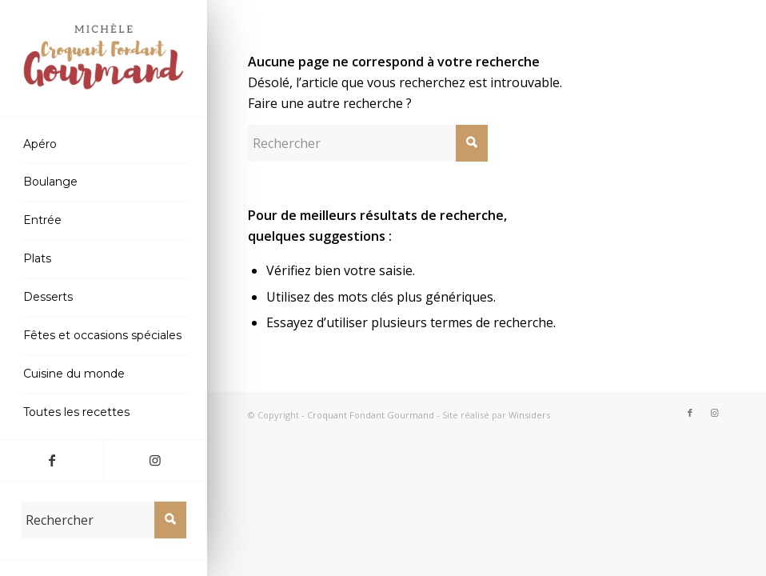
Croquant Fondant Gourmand (370, 415)
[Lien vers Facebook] (51, 460)
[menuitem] (103, 145)
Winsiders (529, 415)
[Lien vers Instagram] (154, 460)
